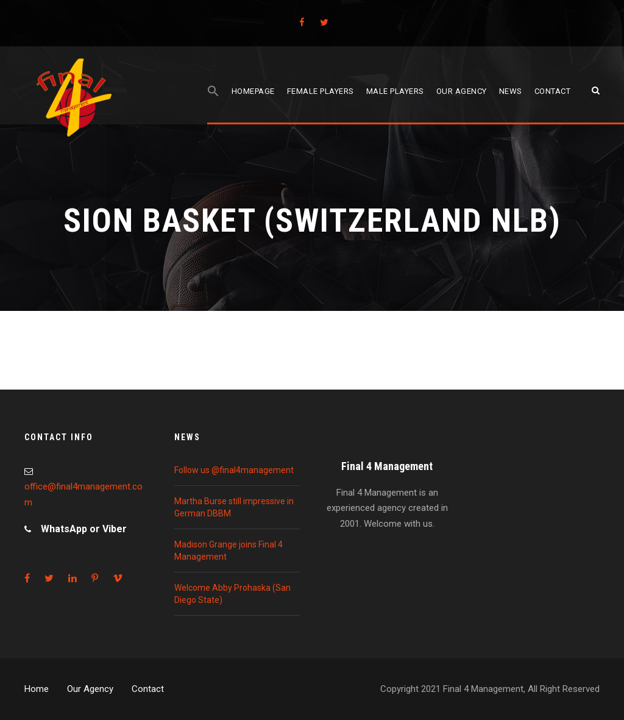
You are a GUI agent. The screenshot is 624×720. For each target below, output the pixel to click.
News (510, 91)
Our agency (461, 91)
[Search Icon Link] (213, 104)
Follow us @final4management (234, 470)
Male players (395, 91)
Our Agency (90, 688)
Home (36, 688)
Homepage (253, 91)
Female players (320, 91)
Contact (552, 91)
